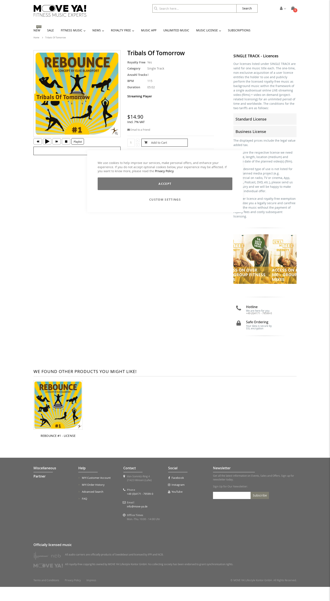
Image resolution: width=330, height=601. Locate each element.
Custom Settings (165, 199)
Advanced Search (93, 506)
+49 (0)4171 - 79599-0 (259, 327)
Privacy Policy (164, 171)
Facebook (176, 492)
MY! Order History (93, 499)
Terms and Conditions (46, 594)
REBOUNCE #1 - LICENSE (58, 450)
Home (36, 37)
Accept (164, 184)
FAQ (84, 513)
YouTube (175, 506)
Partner (39, 490)
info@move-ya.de (137, 520)
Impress (91, 594)
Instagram (176, 499)
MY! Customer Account (96, 492)
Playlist (78, 141)
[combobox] (194, 8)
